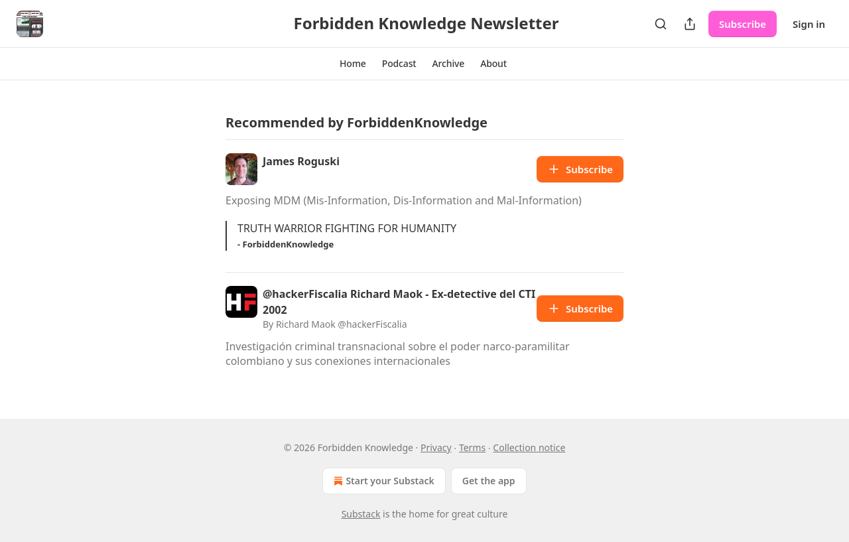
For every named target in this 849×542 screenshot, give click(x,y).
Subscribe (742, 24)
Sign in (809, 24)
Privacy (436, 447)
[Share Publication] (690, 24)
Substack (361, 514)
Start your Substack (382, 481)
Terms (472, 447)
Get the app (488, 480)
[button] (353, 64)
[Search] (660, 24)
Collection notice (529, 447)
